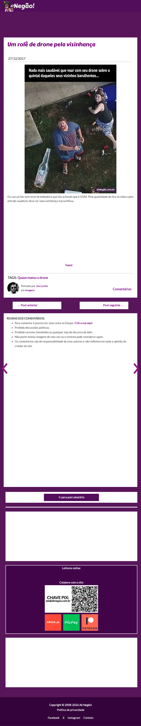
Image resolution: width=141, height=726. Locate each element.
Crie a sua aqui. (84, 323)
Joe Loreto (42, 286)
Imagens (30, 290)
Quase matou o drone (32, 278)
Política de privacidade (70, 710)
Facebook (53, 718)
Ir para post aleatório (71, 497)
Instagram (74, 718)
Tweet (69, 266)
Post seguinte (113, 305)
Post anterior (27, 305)
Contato (88, 718)
